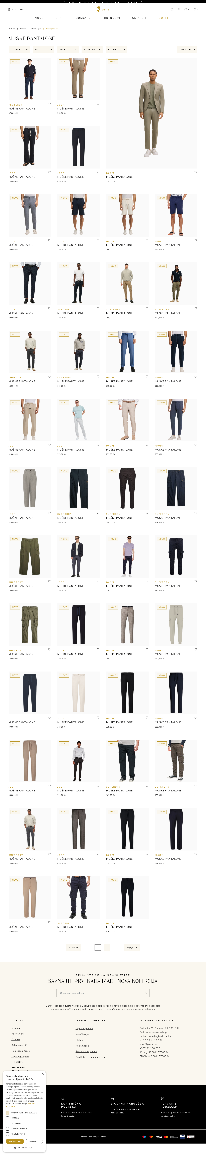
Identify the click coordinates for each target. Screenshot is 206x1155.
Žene (60, 21)
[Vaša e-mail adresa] (103, 997)
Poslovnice (17, 1036)
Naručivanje (82, 1037)
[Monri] (191, 1140)
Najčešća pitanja (20, 1054)
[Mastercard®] (144, 1139)
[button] (65, 2)
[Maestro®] (151, 1140)
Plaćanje (80, 1043)
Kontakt (15, 1042)
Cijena (116, 50)
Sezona (19, 50)
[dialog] (24, 1111)
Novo (39, 21)
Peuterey (15, 106)
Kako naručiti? (19, 1048)
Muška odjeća (36, 29)
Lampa (103, 1140)
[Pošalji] (145, 997)
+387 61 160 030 (150, 1051)
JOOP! (61, 106)
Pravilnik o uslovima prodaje (91, 1060)
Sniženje (139, 21)
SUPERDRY (64, 311)
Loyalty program (20, 1059)
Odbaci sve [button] (34, 1141)
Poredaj (187, 50)
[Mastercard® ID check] (171, 1140)
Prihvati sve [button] (15, 1141)
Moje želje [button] (17, 1064)
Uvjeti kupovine (84, 1031)
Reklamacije (82, 1048)
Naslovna (12, 29)
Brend (43, 50)
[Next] (132, 952)
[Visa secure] (182, 1139)
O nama (15, 1031)
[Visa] (159, 1140)
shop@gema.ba (148, 1047)
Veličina (92, 50)
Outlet (165, 21)
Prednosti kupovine (86, 1054)
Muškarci (84, 21)
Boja (68, 50)
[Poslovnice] (18, 12)
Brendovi (112, 21)
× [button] (42, 1074)
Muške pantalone (52, 29)
